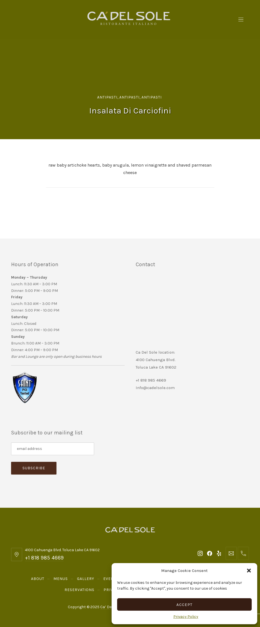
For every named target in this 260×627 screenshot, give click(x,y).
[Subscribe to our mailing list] (52, 448)
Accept (184, 604)
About (37, 578)
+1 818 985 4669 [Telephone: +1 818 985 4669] (44, 558)
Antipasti (107, 97)
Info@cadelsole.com (155, 387)
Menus (60, 578)
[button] (249, 570)
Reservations (79, 589)
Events (111, 578)
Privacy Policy (185, 616)
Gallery (85, 578)
